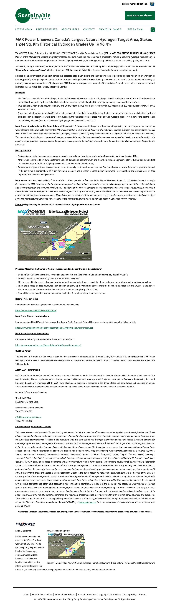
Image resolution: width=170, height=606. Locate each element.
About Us (105, 29)
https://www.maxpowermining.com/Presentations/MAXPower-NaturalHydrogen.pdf (54, 328)
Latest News (23, 29)
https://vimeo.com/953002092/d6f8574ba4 (35, 310)
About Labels (70, 29)
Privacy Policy (129, 594)
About (26, 594)
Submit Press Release (65, 594)
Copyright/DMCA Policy (110, 594)
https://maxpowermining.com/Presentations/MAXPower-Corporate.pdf (48, 345)
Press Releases (46, 29)
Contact (89, 29)
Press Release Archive (42, 594)
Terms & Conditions (87, 594)
